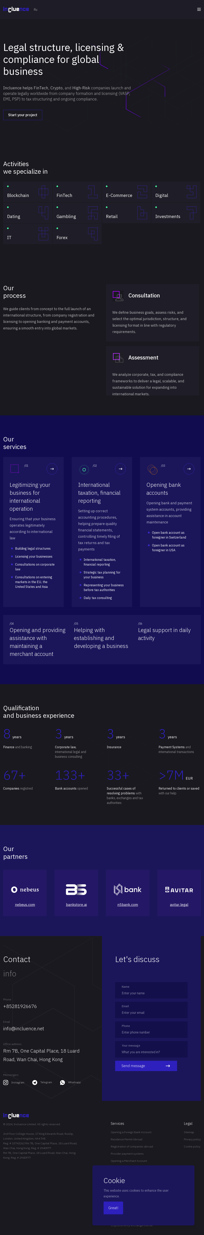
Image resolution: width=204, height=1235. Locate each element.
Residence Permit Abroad (126, 1139)
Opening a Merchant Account (129, 1161)
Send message (146, 1066)
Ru (35, 10)
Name (125, 987)
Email (6, 1022)
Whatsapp (74, 1082)
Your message (131, 1045)
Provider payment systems (127, 1153)
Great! (113, 1208)
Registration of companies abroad (132, 1146)
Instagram (17, 1082)
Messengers (11, 1075)
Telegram (46, 1082)
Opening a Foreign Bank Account (131, 1132)
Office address (12, 1044)
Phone (7, 999)
